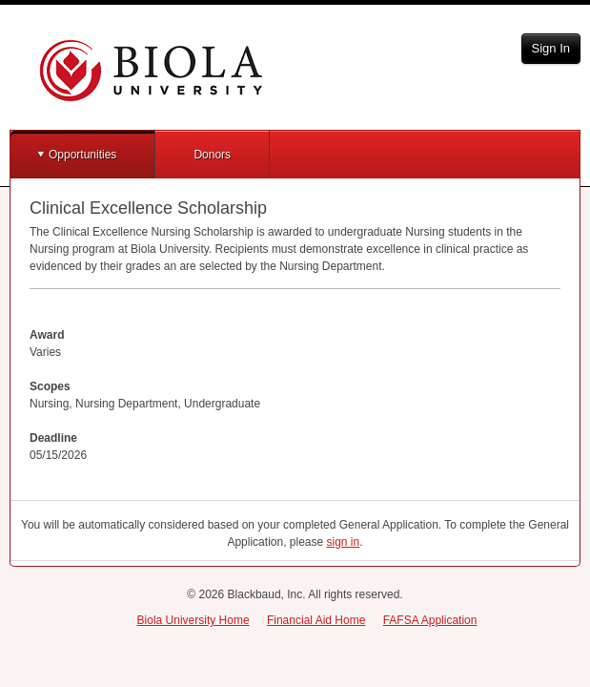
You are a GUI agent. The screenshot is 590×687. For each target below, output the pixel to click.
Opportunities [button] (82, 154)
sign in (343, 542)
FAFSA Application (430, 620)
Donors (212, 154)
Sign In (551, 48)
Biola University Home (193, 620)
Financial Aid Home (316, 620)
